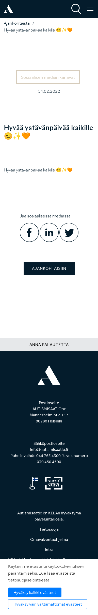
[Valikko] (90, 9)
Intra (49, 549)
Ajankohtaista (17, 23)
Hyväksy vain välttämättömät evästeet (47, 604)
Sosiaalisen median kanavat (48, 77)
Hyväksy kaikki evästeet (34, 592)
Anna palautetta (49, 344)
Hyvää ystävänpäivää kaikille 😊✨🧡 (38, 30)
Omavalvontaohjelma (49, 539)
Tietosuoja (49, 529)
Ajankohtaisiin (49, 268)
